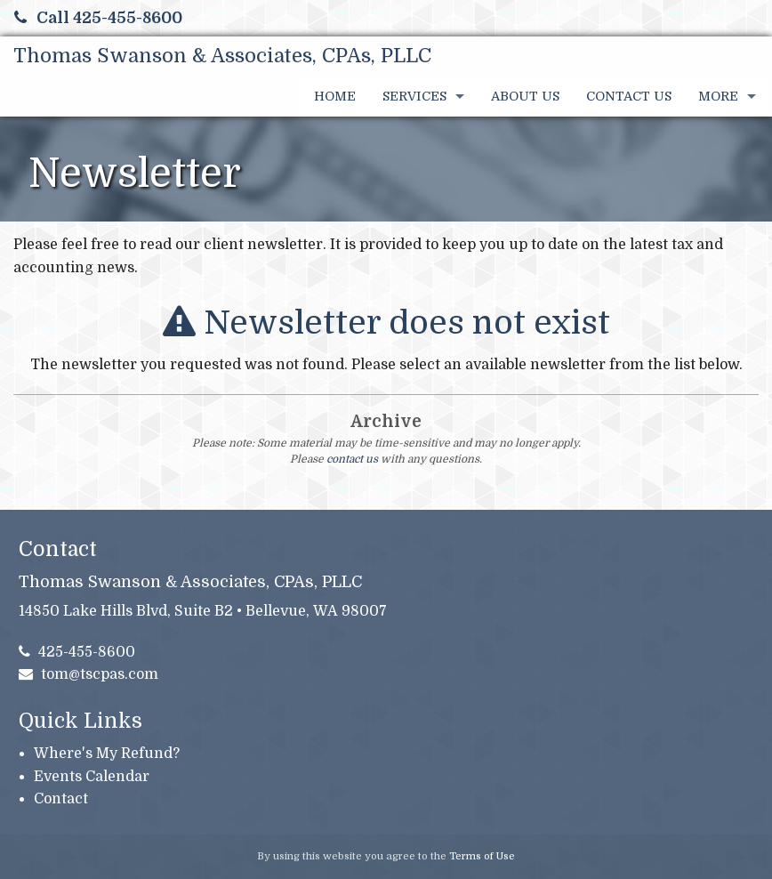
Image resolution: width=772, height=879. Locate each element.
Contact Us (628, 96)
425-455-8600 (77, 652)
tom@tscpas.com (89, 674)
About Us (525, 96)
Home (335, 96)
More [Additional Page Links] (718, 96)
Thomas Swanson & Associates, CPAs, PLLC (222, 55)
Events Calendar (91, 777)
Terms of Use (482, 856)
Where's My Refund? (107, 754)
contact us (352, 459)
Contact (61, 799)
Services (414, 96)
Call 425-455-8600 (98, 18)
